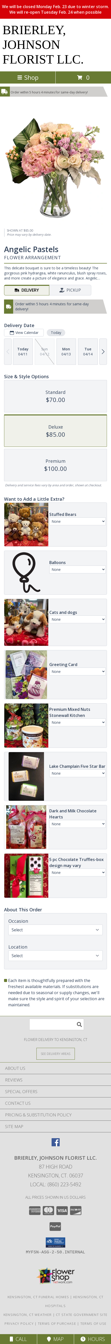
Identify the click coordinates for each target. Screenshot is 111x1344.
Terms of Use (93, 1323)
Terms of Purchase (57, 1323)
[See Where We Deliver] (55, 1053)
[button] (55, 1242)
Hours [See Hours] (92, 1339)
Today (56, 332)
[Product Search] (56, 1024)
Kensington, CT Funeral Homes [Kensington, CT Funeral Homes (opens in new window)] (38, 1297)
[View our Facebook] (56, 1145)
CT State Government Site (81, 1314)
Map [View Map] (55, 1339)
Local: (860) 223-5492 (55, 1184)
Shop (27, 77)
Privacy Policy (19, 1323)
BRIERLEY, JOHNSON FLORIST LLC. (43, 44)
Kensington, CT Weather (28, 1314)
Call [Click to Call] (18, 1339)
